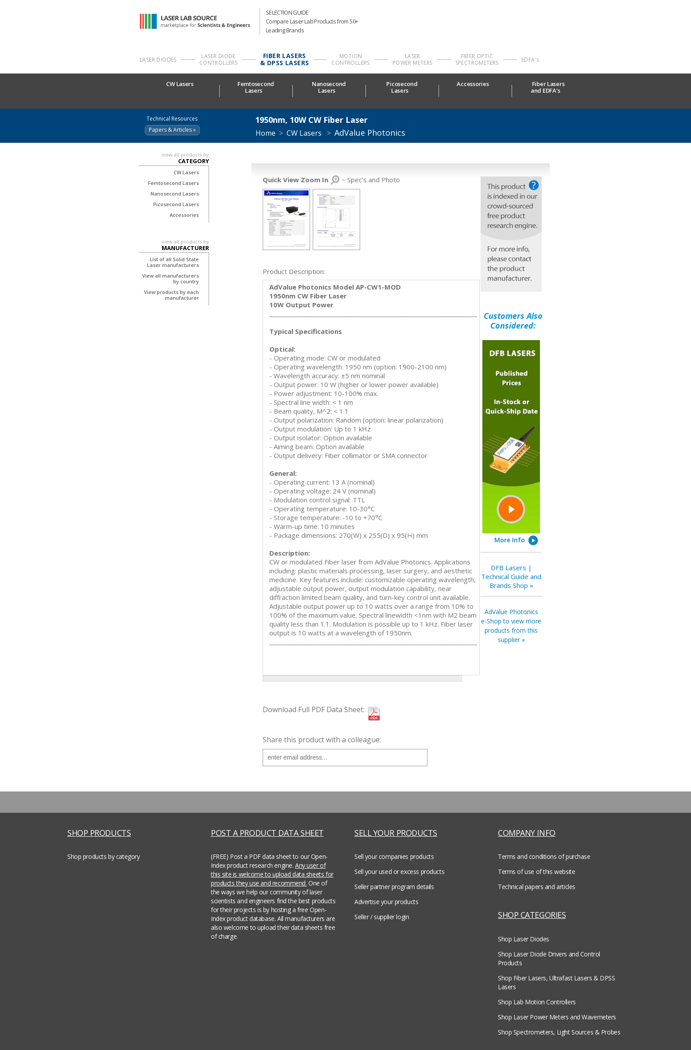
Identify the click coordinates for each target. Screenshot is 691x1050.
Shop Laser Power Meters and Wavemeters (557, 1017)
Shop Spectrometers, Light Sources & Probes (559, 1032)
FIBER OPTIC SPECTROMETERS (477, 59)
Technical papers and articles (536, 886)
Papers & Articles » (172, 129)
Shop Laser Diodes (523, 939)
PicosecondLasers (401, 87)
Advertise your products (386, 901)
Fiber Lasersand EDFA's (548, 87)
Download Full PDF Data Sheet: (314, 709)
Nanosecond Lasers (175, 193)
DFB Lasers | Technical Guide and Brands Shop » (511, 576)
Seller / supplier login (381, 917)
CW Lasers (182, 84)
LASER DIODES (158, 59)
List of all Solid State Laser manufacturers (173, 262)
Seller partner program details (394, 886)
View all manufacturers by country (170, 278)
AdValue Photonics (369, 132)
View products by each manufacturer (171, 295)
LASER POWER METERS (412, 59)
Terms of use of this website (536, 871)
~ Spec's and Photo (331, 179)
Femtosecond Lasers (173, 183)
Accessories (475, 84)
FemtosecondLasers (255, 87)
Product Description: (294, 271)
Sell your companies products (394, 856)
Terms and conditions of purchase (544, 856)
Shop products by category (103, 856)
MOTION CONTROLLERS (350, 59)
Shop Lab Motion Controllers (537, 1002)
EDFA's (530, 59)
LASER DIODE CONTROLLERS (218, 59)
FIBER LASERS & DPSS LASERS (284, 59)
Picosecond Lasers (176, 204)
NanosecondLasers (329, 87)
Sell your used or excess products (399, 871)
